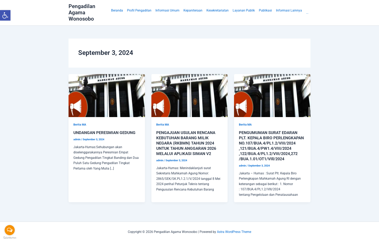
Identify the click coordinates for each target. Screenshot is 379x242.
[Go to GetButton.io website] (9, 238)
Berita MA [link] (79, 124)
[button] (139, 12)
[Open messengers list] (10, 230)
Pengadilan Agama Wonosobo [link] (82, 12)
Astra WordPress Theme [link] (234, 232)
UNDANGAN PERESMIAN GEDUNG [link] (104, 132)
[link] (5, 15)
